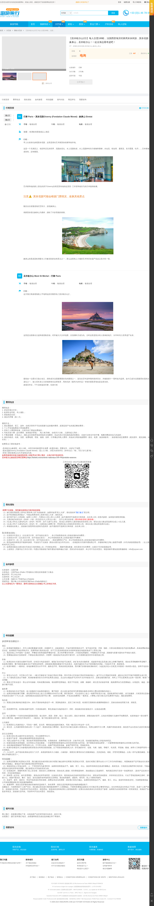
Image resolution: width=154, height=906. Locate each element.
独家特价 (45, 24)
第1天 (7, 116)
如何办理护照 (81, 863)
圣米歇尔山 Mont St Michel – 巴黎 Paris (42, 276)
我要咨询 (82, 100)
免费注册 (127, 2)
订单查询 (136, 2)
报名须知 (27, 100)
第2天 (7, 120)
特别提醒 (49, 100)
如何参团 (38, 100)
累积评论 (144, 53)
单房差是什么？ (82, 866)
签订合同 (55, 860)
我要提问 (143, 828)
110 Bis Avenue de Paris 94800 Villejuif (95, 896)
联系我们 (42, 877)
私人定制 (122, 24)
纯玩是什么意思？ (83, 868)
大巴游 (59, 24)
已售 (130, 53)
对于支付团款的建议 (58, 866)
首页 (33, 24)
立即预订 (81, 82)
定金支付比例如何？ (58, 863)
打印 (7, 124)
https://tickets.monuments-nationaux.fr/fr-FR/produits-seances (51, 457)
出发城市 (72, 67)
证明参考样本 (107, 866)
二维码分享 (47, 83)
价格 (73, 51)
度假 (82, 24)
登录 (119, 2)
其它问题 (80, 860)
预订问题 (3, 860)
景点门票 (95, 24)
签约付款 (60, 100)
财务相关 (29, 860)
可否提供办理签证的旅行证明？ (11, 863)
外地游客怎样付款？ (33, 866)
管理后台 (60, 877)
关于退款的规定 (31, 863)
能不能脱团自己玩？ (110, 863)
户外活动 (109, 24)
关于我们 (33, 877)
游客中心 (106, 860)
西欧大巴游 (18, 30)
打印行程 (144, 108)
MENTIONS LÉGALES (116, 877)
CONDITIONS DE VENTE (97, 877)
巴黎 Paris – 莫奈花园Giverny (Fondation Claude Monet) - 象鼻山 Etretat (57, 117)
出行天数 (72, 72)
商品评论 (71, 100)
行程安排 (5, 100)
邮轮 (71, 24)
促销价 (74, 56)
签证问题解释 (107, 868)
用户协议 (51, 877)
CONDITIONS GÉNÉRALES (75, 877)
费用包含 (16, 100)
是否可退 (72, 76)
